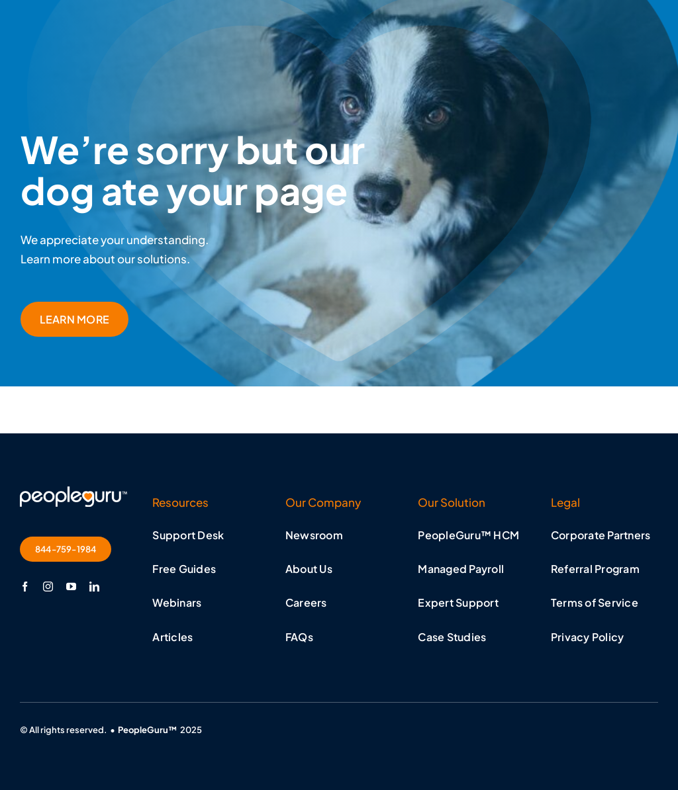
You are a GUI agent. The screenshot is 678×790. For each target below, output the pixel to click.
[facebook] (25, 587)
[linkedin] (94, 587)
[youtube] (71, 587)
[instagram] (48, 587)
